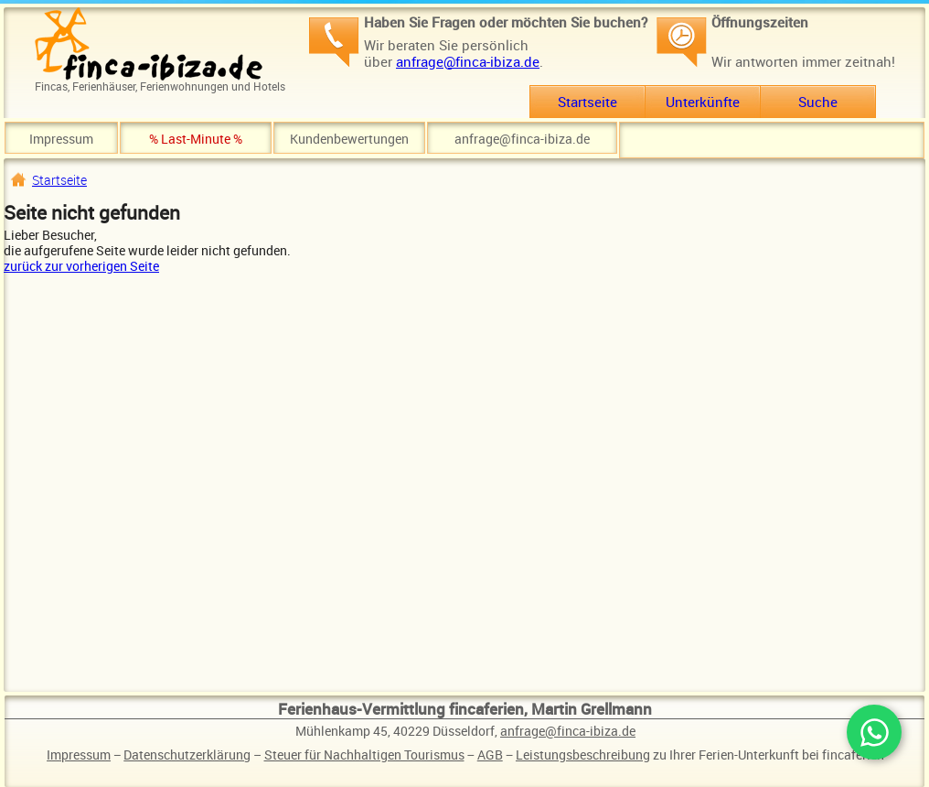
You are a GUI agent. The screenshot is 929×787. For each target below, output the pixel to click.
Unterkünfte (703, 101)
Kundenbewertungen (349, 138)
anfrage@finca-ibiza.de (467, 61)
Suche (818, 101)
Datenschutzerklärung (187, 754)
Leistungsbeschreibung (583, 754)
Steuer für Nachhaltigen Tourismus (364, 754)
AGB (490, 754)
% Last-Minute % (195, 138)
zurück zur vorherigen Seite (81, 266)
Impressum (61, 138)
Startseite (587, 101)
